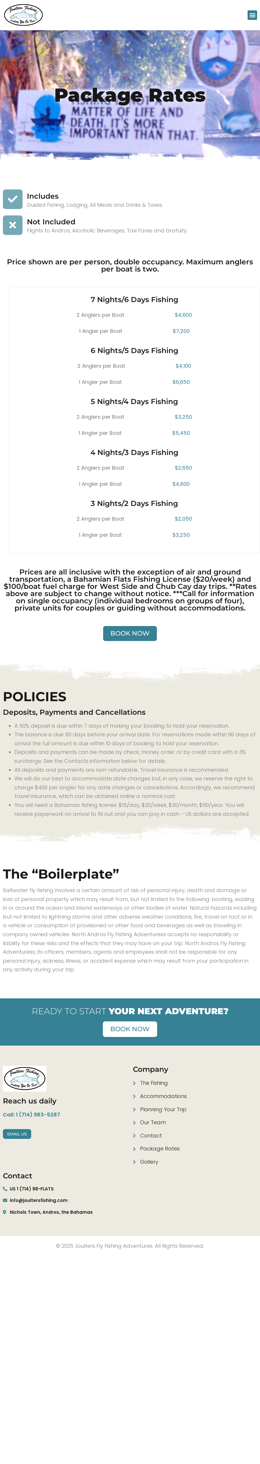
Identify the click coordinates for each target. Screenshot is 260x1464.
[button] (252, 15)
